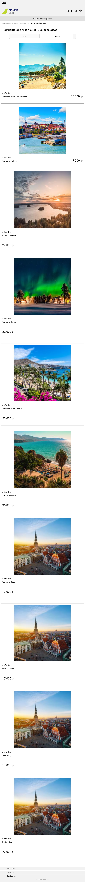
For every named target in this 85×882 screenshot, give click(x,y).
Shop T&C (11, 872)
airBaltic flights (24, 23)
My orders (11, 869)
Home (4, 3)
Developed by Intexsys (42, 879)
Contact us (11, 876)
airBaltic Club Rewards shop (10, 23)
